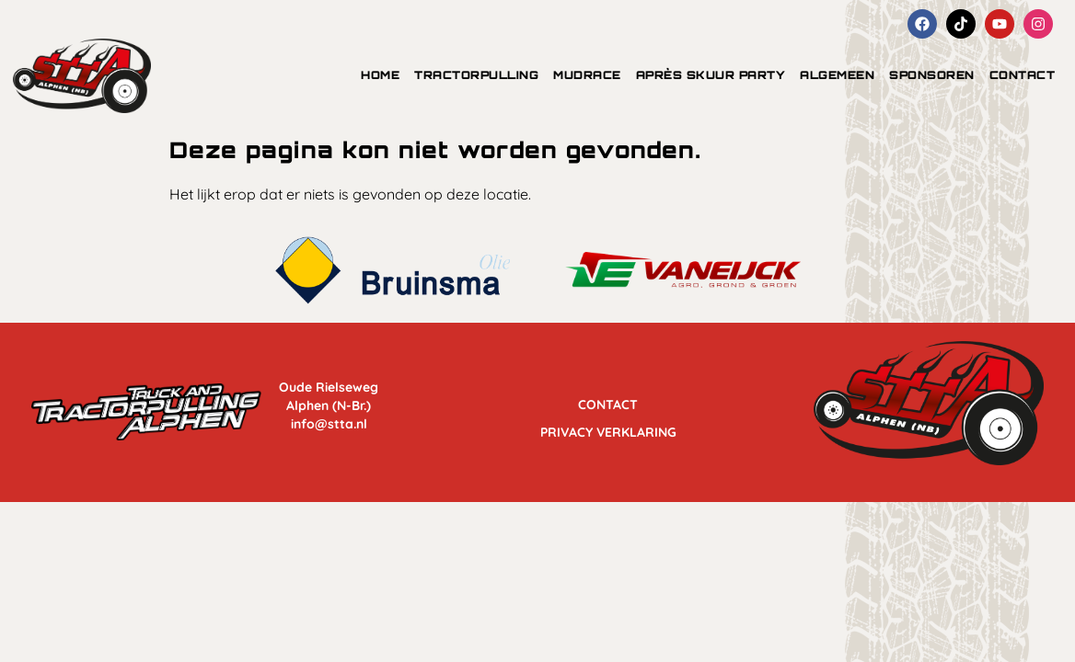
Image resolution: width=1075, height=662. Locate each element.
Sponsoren (932, 75)
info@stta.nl (329, 424)
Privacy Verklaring (608, 428)
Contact (1022, 75)
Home (380, 75)
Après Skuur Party (711, 75)
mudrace (587, 75)
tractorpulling (476, 75)
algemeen (837, 75)
